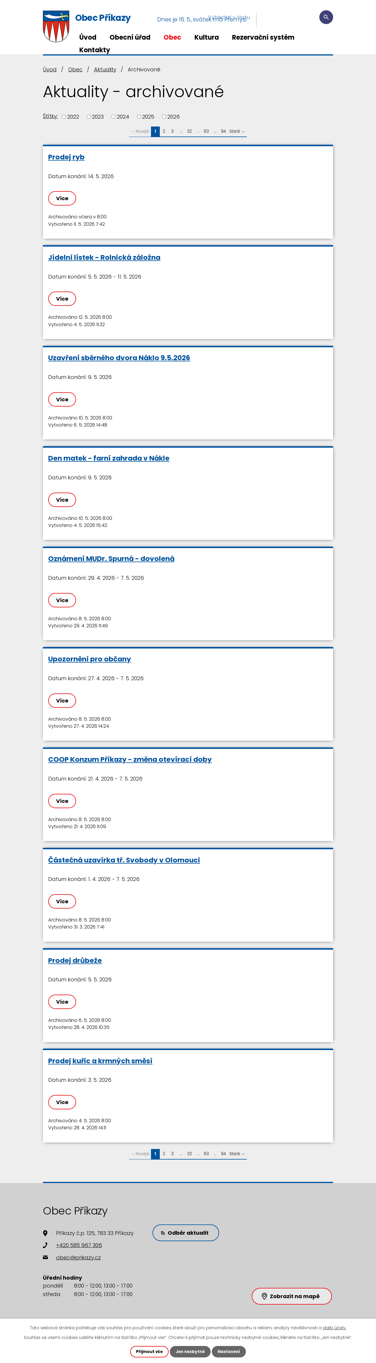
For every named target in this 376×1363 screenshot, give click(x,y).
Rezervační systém (263, 37)
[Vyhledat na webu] (297, 19)
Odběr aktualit (186, 1232)
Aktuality (105, 69)
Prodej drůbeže (75, 960)
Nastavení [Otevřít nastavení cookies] (230, 1351)
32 (189, 131)
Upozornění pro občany (89, 659)
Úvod (87, 37)
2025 (148, 116)
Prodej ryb (66, 157)
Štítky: (50, 116)
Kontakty (94, 50)
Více (63, 198)
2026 (173, 116)
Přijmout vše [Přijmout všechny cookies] (148, 1351)
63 (206, 131)
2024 (123, 116)
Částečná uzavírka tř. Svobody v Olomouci (124, 860)
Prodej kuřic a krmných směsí (100, 1061)
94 (223, 131)
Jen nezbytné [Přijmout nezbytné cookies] (190, 1351)
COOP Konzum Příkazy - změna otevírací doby (130, 759)
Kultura (206, 37)
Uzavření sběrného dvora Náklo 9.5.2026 (119, 358)
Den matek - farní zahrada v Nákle (108, 458)
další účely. (334, 1327)
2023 (98, 116)
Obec (172, 37)
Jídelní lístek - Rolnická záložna (104, 257)
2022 (73, 116)
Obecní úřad (130, 37)
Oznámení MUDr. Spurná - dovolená (111, 558)
